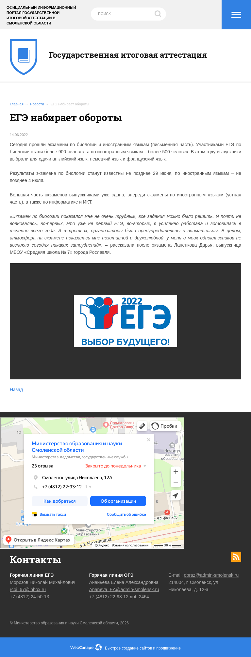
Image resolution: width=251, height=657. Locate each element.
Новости (37, 104)
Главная (17, 104)
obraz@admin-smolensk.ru (211, 575)
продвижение (169, 648)
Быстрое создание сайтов (128, 648)
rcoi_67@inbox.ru (28, 589)
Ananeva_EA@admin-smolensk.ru (124, 589)
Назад (16, 389)
